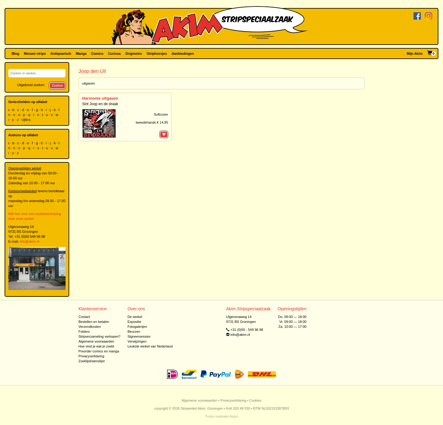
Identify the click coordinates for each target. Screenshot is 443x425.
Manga (81, 53)
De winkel (134, 317)
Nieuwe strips (35, 53)
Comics (97, 53)
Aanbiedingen (183, 53)
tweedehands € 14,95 (152, 122)
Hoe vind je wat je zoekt (96, 346)
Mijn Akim (415, 53)
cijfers (26, 119)
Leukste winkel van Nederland (150, 346)
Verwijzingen (136, 341)
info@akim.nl (29, 241)
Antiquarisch (60, 53)
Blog (15, 53)
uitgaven (88, 83)
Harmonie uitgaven (100, 98)
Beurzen (133, 331)
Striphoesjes (157, 53)
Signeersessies (138, 336)
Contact (84, 317)
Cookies (255, 400)
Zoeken (57, 85)
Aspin (233, 416)
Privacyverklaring (91, 356)
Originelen (133, 53)
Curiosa (114, 53)
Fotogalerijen (137, 326)
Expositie (134, 322)
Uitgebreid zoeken (31, 85)
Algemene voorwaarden (96, 341)
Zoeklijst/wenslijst (91, 361)
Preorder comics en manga (98, 351)
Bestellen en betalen (93, 322)
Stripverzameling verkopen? (99, 336)
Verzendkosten (89, 326)
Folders (84, 331)
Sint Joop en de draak (100, 104)
